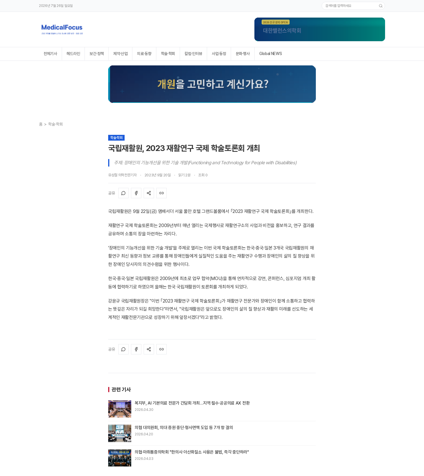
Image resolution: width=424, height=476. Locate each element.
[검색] (381, 6)
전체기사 (50, 53)
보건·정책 (96, 53)
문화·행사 (243, 53)
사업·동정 (219, 53)
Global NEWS (270, 53)
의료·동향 (144, 53)
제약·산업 (120, 53)
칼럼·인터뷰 (193, 53)
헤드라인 (73, 53)
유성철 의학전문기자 (122, 175)
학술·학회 (168, 53)
